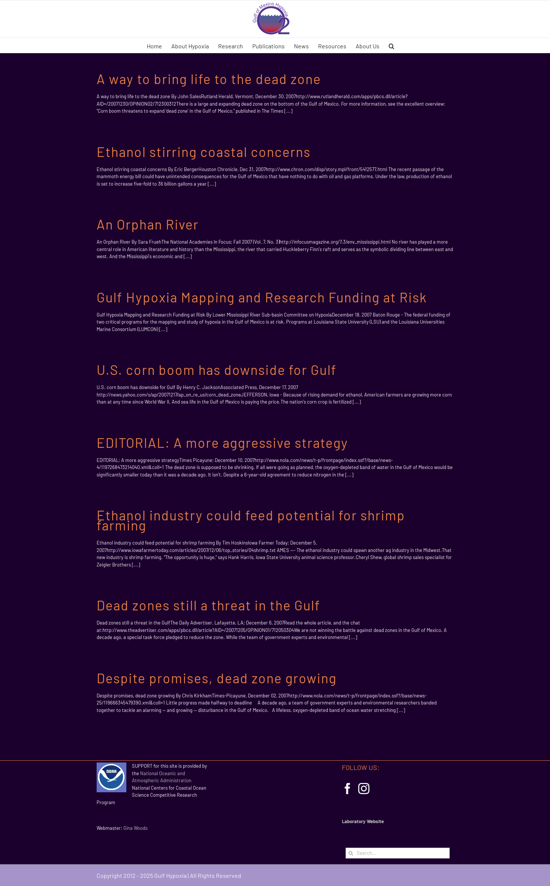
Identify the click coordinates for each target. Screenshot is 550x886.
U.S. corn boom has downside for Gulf (217, 370)
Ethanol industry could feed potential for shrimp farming (251, 520)
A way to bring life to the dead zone (209, 79)
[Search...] (398, 853)
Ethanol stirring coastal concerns (204, 152)
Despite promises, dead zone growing (217, 678)
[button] (391, 45)
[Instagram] (363, 788)
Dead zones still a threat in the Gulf (208, 605)
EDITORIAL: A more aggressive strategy (222, 442)
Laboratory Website (363, 821)
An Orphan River (148, 224)
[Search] (351, 853)
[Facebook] (347, 788)
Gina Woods (135, 828)
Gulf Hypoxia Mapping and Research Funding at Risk (262, 297)
